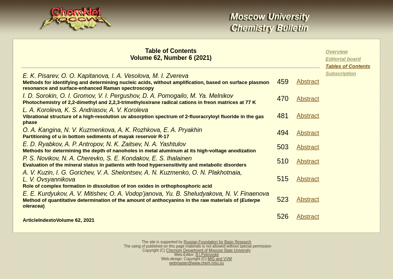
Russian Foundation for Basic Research (217, 242)
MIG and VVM (220, 259)
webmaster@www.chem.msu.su (196, 263)
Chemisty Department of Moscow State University (208, 250)
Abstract (308, 81)
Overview (336, 51)
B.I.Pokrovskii (207, 255)
